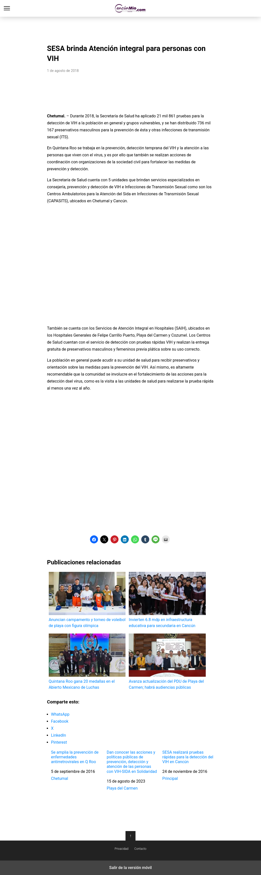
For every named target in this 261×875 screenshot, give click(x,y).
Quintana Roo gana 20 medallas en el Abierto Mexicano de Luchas (87, 662)
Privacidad (121, 848)
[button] (94, 539)
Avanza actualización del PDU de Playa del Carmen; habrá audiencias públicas (167, 662)
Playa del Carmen (122, 788)
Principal (170, 778)
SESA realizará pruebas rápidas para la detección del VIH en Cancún (187, 757)
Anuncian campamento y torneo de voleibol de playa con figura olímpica (87, 600)
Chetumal (59, 778)
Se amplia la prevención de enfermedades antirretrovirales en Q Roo (74, 757)
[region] (130, 29)
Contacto (140, 848)
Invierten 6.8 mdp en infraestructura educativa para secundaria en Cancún (167, 600)
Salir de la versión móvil (130, 867)
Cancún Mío (131, 8)
